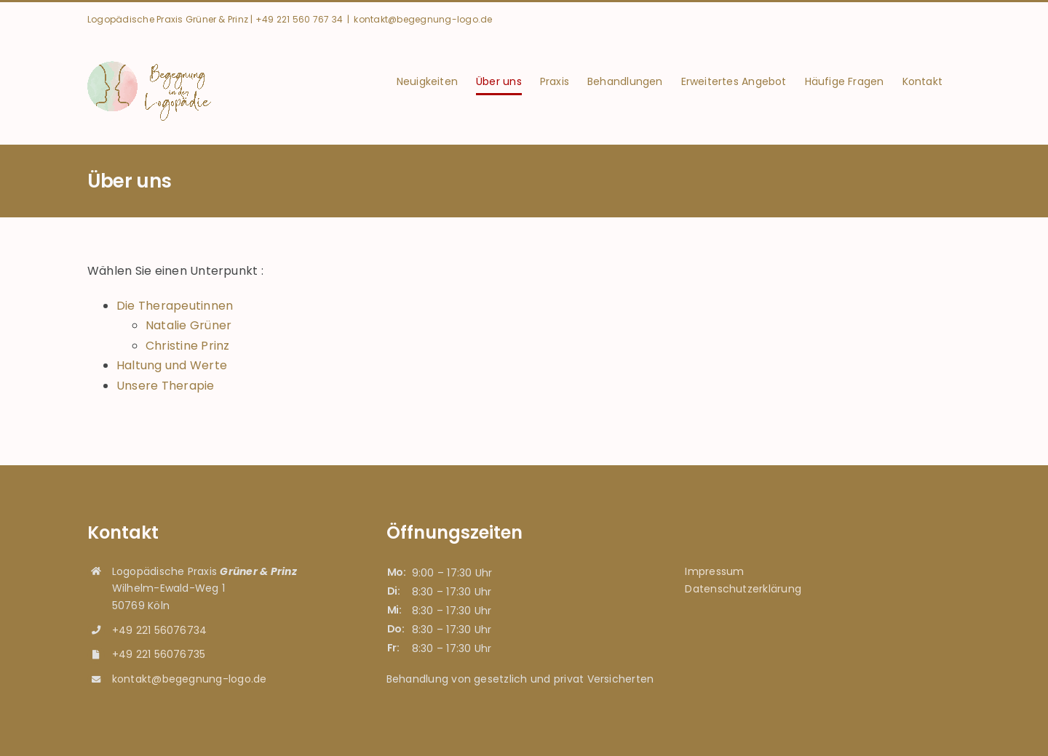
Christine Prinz (188, 345)
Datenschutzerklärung (743, 589)
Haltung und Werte (171, 365)
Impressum (714, 571)
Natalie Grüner (188, 325)
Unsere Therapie (165, 385)
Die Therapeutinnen (174, 305)
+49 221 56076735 (159, 654)
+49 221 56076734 (159, 630)
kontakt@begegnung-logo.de (423, 19)
